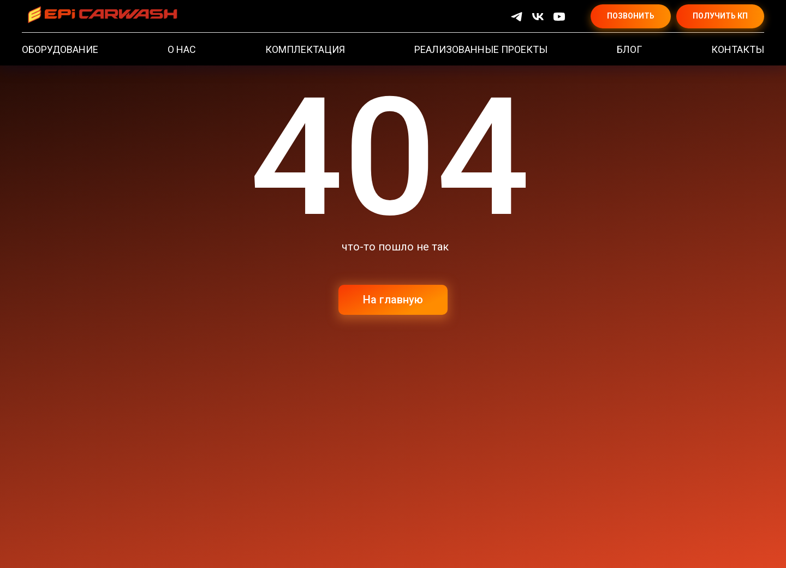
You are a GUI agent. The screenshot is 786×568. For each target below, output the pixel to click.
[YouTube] (559, 16)
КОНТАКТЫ (737, 49)
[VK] (538, 16)
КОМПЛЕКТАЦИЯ (305, 49)
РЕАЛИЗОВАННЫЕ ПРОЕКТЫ (480, 49)
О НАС (182, 49)
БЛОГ (629, 49)
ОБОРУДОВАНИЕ (60, 49)
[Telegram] (516, 16)
